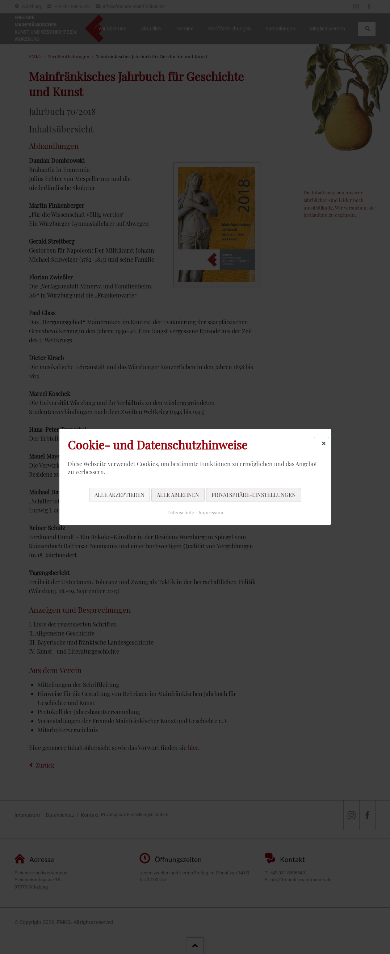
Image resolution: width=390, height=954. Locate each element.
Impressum (210, 513)
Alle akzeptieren (119, 494)
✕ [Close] (324, 443)
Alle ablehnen (178, 494)
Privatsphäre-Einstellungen (253, 494)
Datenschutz (180, 513)
